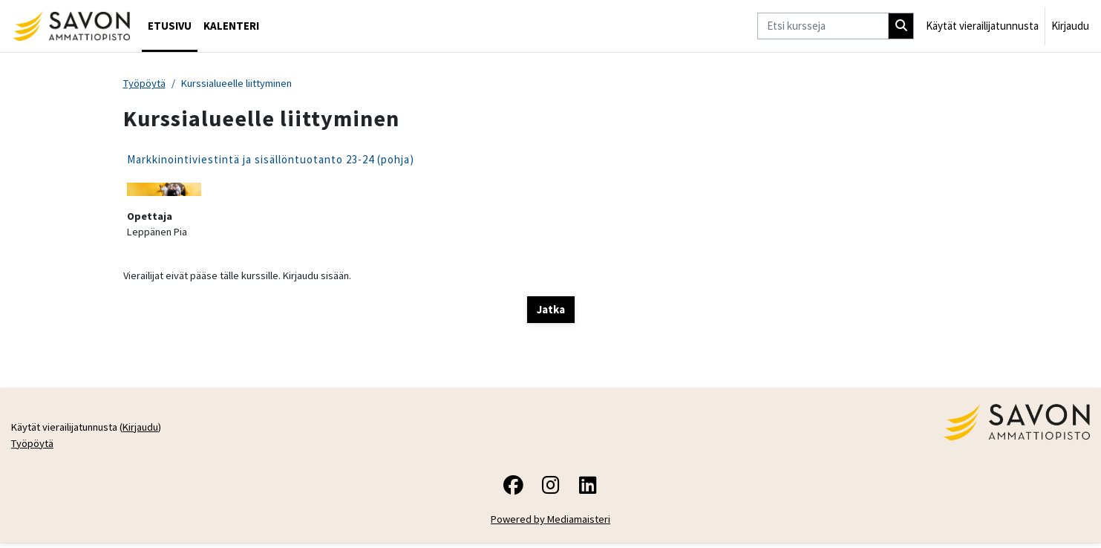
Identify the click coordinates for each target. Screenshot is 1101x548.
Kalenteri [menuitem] (231, 26)
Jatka (551, 312)
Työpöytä (145, 83)
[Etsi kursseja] (823, 26)
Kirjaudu (1070, 26)
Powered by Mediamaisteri (550, 524)
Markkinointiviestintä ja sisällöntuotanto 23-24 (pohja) (270, 160)
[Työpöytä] (71, 26)
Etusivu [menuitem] (170, 26)
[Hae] (901, 26)
